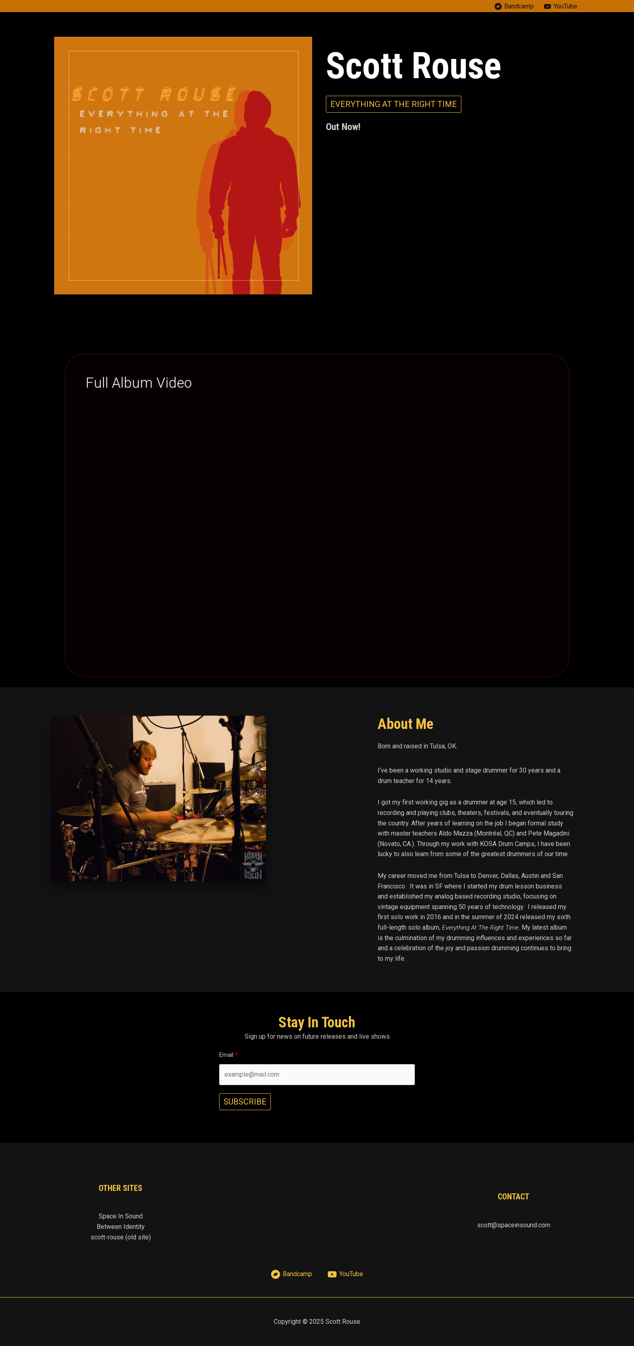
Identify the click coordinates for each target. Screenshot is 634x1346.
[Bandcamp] (514, 6)
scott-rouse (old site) (121, 1237)
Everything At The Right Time (482, 927)
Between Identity (121, 1227)
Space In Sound (121, 1216)
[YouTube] (560, 6)
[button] (393, 104)
